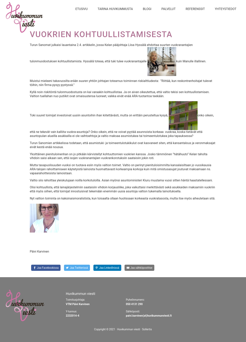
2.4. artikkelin (86, 45)
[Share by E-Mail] (139, 268)
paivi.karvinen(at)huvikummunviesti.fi (149, 315)
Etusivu (81, 9)
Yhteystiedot (225, 9)
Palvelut (168, 9)
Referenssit (195, 9)
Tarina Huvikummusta (115, 9)
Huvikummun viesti (128, 329)
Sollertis (147, 329)
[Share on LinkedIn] (107, 268)
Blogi (147, 9)
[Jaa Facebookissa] (46, 268)
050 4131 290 (134, 304)
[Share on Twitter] (77, 268)
